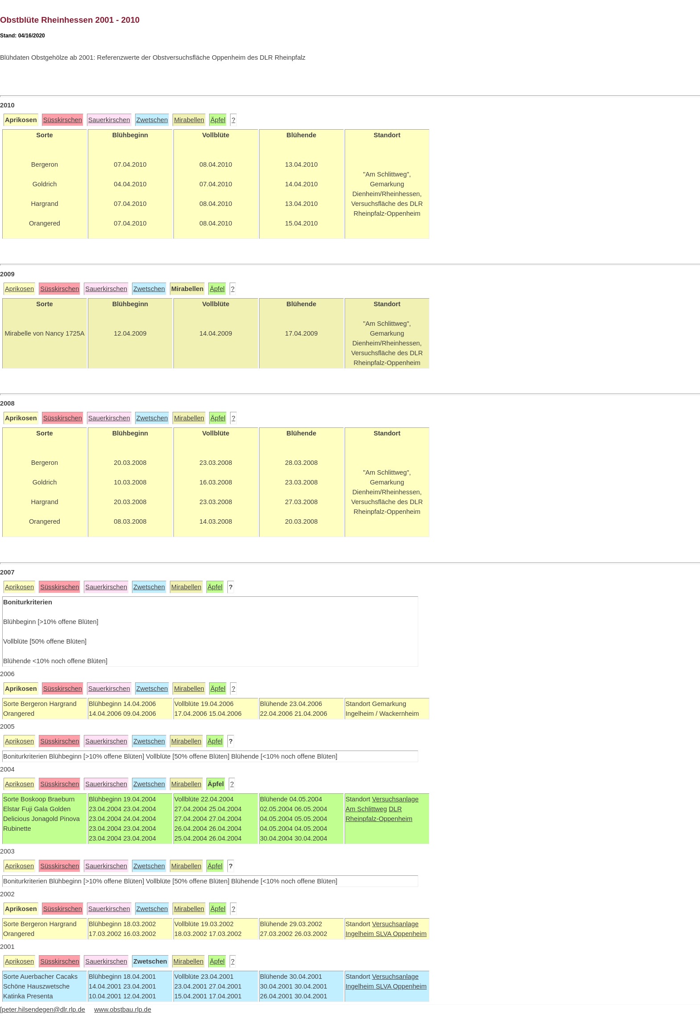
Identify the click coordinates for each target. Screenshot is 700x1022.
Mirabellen (189, 119)
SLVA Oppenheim (401, 933)
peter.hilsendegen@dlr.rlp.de (43, 1009)
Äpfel (217, 119)
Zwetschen (152, 119)
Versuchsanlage (395, 799)
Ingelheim (361, 933)
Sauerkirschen (109, 119)
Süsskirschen (62, 119)
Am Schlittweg (366, 809)
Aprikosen (19, 288)
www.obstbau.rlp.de (122, 1009)
